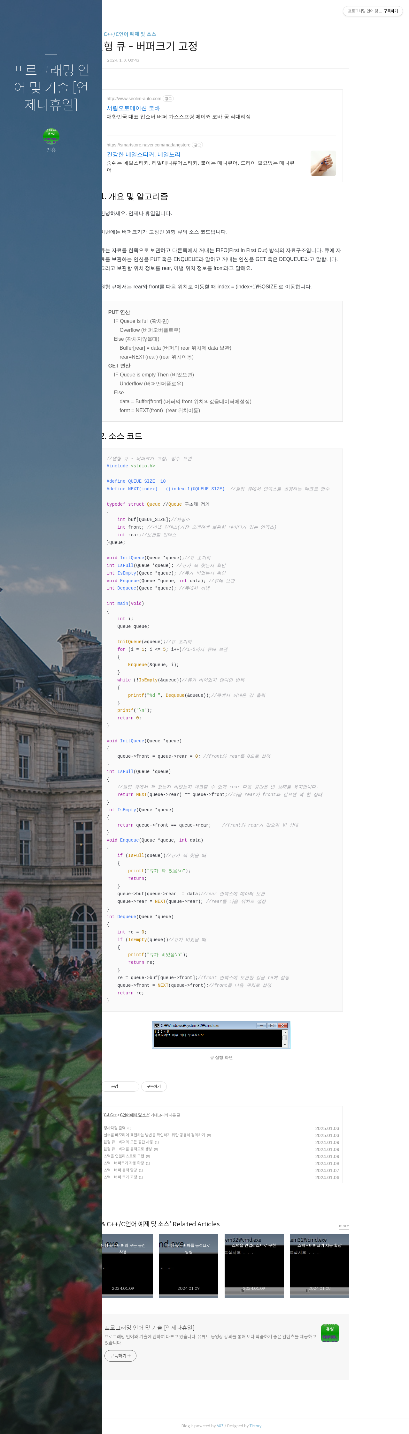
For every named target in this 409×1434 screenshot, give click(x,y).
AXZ (250, 1425)
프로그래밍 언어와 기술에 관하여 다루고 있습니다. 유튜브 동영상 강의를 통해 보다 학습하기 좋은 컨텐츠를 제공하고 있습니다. (240, 1340)
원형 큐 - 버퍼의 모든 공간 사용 (158, 1142)
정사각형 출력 (145, 1128)
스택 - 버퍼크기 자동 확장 (154, 1163)
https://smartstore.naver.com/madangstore (178, 144)
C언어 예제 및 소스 (165, 1115)
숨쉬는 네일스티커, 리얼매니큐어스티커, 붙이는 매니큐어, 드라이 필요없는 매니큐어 (231, 166)
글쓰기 (13, 1421)
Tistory (285, 1425)
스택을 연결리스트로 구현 (154, 1156)
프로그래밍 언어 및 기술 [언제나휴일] (51, 88)
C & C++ (140, 1115)
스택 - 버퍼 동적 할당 (150, 1170)
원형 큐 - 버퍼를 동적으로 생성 (158, 1149)
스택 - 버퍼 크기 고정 (150, 1177)
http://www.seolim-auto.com (164, 98)
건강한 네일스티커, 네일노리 (174, 154)
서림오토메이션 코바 (163, 108)
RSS (64, 1421)
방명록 (38, 1421)
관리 (89, 1421)
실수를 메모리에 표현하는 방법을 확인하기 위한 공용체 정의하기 (184, 1135)
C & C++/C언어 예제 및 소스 (155, 34)
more (374, 1226)
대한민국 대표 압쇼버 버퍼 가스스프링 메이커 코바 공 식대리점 (209, 116)
